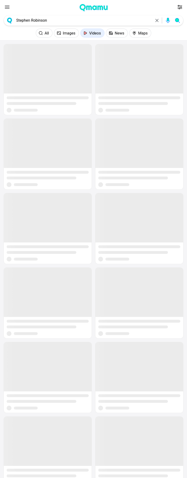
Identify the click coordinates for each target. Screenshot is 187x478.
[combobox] (83, 20)
